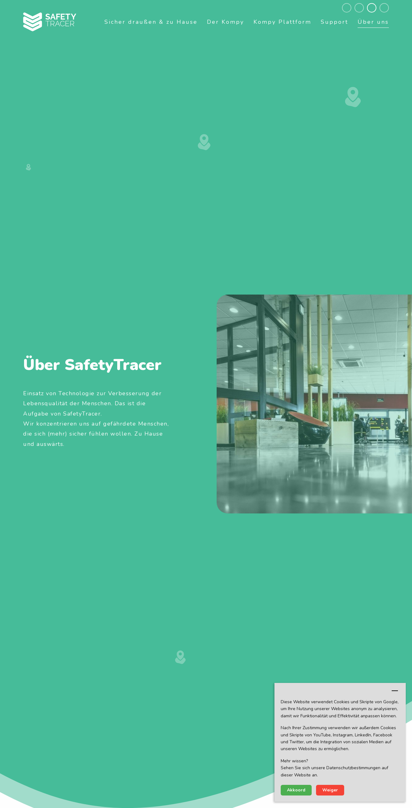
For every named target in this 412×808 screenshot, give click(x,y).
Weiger (330, 790)
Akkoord (296, 790)
